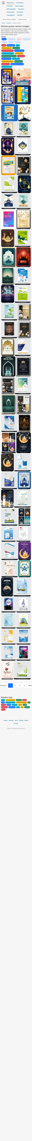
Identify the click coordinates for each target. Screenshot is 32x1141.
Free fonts (10, 6)
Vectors (9, 23)
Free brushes (10, 12)
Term (16, 720)
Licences (11, 720)
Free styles (20, 12)
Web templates (11, 9)
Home (3, 23)
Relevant (4, 42)
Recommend (26, 39)
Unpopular (17, 42)
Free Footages (19, 6)
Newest (19, 39)
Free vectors (10, 3)
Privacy (21, 720)
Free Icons (21, 9)
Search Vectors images (9, 19)
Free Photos (19, 3)
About (26, 720)
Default (4, 39)
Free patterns (11, 15)
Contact (16, 723)
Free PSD (19, 15)
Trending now (11, 39)
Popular (11, 42)
